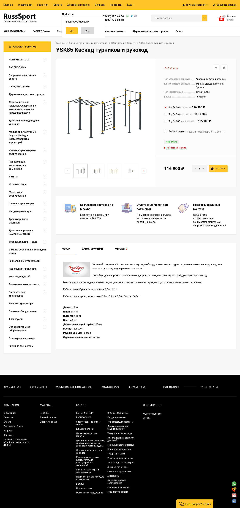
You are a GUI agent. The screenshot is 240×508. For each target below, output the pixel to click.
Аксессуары (113, 476)
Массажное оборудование (89, 493)
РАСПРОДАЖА (83, 417)
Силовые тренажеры (117, 413)
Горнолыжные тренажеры (120, 445)
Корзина (44, 413)
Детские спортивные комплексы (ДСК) (117, 427)
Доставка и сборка (78, 4)
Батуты (80, 484)
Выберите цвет (175, 131)
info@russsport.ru (110, 387)
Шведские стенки (84, 429)
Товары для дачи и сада (119, 433)
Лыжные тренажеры (117, 467)
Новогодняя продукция (119, 449)
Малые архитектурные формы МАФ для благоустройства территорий (87, 461)
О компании (25, 4)
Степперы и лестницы (118, 487)
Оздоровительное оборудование (116, 481)
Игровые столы (84, 488)
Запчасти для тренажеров (120, 462)
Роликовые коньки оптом (120, 458)
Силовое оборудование (119, 471)
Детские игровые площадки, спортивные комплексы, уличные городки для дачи (90, 443)
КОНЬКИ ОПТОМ (84, 413)
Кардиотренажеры (116, 417)
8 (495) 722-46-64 (113, 16)
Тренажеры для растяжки (120, 422)
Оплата (57, 4)
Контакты (116, 4)
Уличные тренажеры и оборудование (87, 471)
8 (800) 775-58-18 (113, 19)
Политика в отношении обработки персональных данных (17, 442)
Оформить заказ (48, 422)
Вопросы (100, 4)
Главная (8, 4)
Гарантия (42, 4)
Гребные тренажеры (117, 492)
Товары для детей (116, 454)
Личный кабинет (48, 417)
